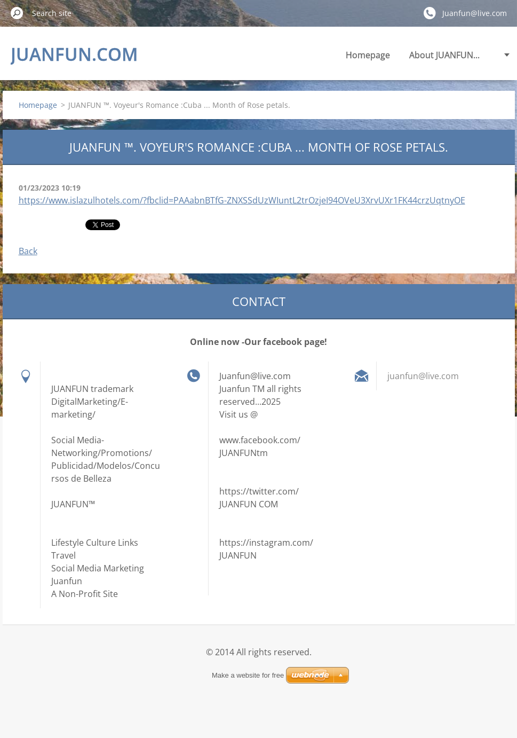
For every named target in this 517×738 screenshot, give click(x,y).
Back (28, 251)
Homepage (368, 55)
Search (17, 12)
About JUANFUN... (444, 55)
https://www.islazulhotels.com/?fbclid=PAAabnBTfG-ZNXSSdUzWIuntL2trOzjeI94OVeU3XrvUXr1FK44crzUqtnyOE (242, 200)
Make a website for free (248, 675)
